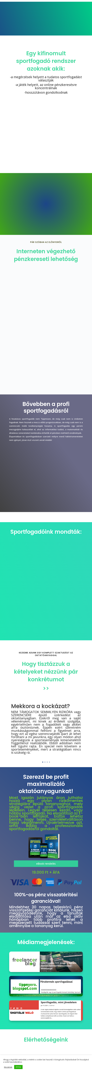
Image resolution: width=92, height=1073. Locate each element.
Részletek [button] (8, 1067)
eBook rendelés (46, 863)
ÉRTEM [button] (18, 1067)
